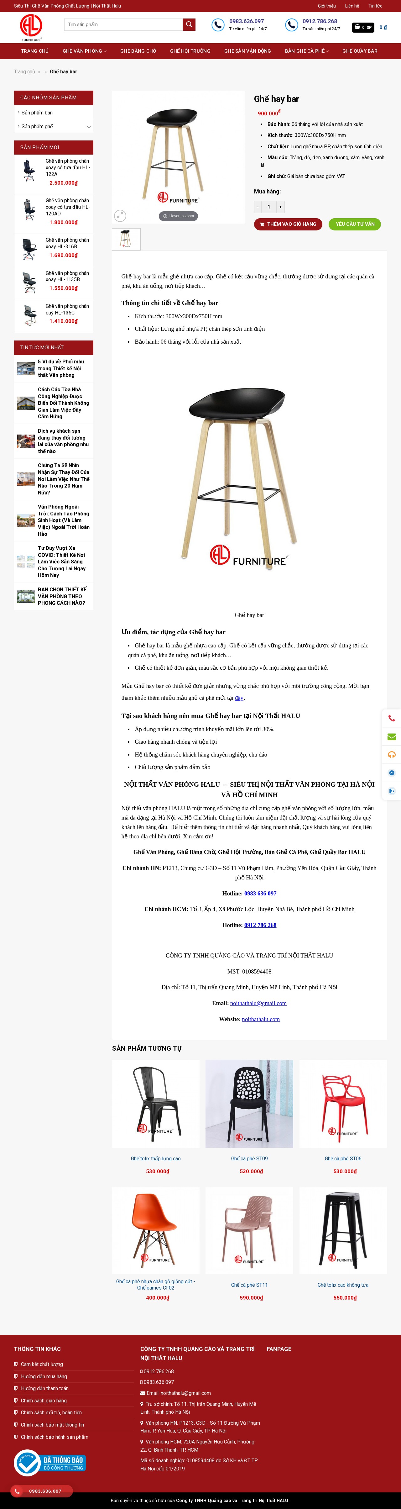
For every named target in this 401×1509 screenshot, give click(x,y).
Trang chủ (35, 51)
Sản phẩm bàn (37, 113)
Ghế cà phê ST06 (343, 1159)
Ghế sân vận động (247, 51)
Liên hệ (352, 5)
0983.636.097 (159, 1382)
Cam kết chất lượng (42, 1364)
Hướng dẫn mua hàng (44, 1377)
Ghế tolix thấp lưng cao (156, 1159)
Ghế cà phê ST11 (249, 1285)
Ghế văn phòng (85, 51)
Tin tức (375, 5)
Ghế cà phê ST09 (249, 1159)
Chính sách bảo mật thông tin (52, 1425)
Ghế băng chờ (138, 51)
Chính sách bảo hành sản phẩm (54, 1437)
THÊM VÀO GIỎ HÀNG (288, 224)
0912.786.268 (159, 1371)
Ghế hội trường (190, 51)
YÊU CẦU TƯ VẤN (355, 224)
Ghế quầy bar (360, 51)
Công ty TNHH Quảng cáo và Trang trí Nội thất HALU (232, 1500)
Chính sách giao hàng (44, 1401)
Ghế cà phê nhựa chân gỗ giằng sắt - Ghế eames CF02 (155, 1285)
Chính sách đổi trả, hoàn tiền (51, 1413)
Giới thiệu (327, 5)
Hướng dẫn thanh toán (45, 1388)
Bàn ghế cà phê (307, 51)
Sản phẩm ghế (37, 126)
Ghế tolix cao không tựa (343, 1285)
